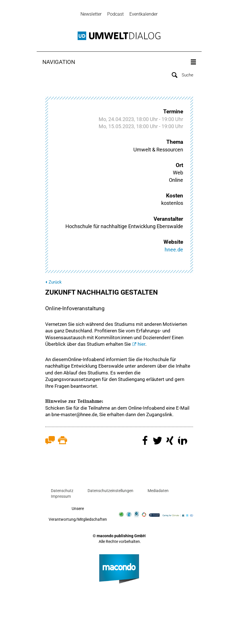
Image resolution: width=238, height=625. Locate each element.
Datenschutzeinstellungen (110, 491)
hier (141, 344)
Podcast (115, 14)
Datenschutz (62, 491)
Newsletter (91, 14)
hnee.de (174, 250)
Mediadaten (158, 491)
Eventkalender (143, 14)
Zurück (55, 282)
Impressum (61, 496)
